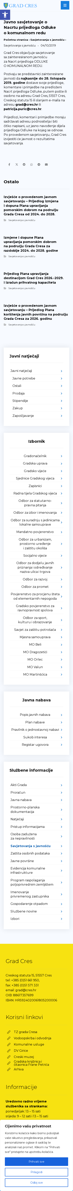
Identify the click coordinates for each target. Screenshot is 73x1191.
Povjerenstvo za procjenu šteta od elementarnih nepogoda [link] (35, 596)
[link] (5, 15)
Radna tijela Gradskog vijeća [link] (35, 493)
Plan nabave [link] (35, 722)
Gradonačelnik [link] (35, 456)
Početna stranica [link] (16, 39)
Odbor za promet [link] (35, 587)
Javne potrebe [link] (23, 378)
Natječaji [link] (17, 819)
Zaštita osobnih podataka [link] (30, 853)
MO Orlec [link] (35, 659)
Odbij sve (36, 1182)
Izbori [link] (15, 919)
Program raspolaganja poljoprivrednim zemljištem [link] (32, 882)
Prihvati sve (36, 1161)
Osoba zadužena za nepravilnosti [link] (24, 836)
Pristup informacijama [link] (28, 827)
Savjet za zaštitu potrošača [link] (35, 630)
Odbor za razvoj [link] (35, 579)
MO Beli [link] (35, 644)
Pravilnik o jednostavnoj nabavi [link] (35, 730)
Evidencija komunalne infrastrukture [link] (28, 871)
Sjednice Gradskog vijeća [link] (35, 478)
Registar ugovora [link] (35, 745)
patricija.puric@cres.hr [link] (22, 109)
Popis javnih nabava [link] (35, 715)
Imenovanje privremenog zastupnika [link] (30, 894)
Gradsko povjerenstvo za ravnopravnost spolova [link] (35, 608)
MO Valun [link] (35, 667)
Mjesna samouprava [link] (35, 637)
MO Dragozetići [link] (35, 652)
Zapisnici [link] (35, 486)
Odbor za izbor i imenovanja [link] (35, 512)
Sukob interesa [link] (35, 737)
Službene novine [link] (24, 911)
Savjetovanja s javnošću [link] (47, 39)
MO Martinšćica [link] (35, 674)
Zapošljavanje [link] (23, 416)
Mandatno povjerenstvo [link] (35, 532)
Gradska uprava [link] (35, 463)
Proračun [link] (18, 792)
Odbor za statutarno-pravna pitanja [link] (35, 503)
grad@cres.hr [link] (26, 104)
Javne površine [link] (22, 861)
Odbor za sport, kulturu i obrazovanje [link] (35, 620)
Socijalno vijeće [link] (35, 555)
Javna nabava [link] (21, 800)
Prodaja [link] (18, 393)
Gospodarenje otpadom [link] (29, 904)
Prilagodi (36, 1172)
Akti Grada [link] (19, 785)
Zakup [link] (17, 408)
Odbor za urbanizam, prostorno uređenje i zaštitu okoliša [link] (35, 544)
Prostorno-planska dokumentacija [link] (25, 809)
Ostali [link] (16, 386)
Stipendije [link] (20, 401)
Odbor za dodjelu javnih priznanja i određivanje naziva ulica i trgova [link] (35, 567)
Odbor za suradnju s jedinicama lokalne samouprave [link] (35, 522)
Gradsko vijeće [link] (35, 471)
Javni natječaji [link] (21, 371)
